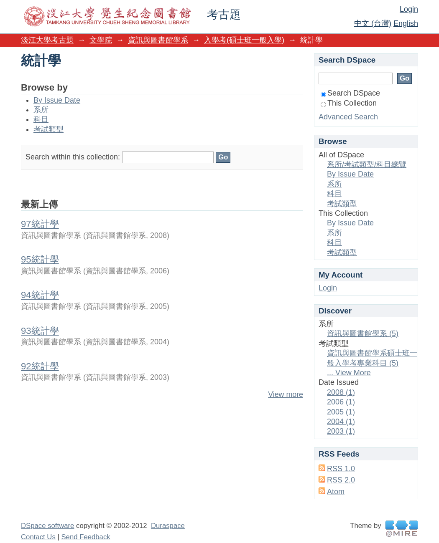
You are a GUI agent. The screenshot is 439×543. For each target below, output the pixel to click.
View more (285, 394)
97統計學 (40, 224)
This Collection (349, 103)
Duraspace (168, 526)
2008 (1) (341, 392)
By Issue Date (56, 100)
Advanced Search (348, 117)
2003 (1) (341, 431)
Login (409, 9)
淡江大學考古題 (47, 40)
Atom (336, 491)
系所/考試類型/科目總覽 (366, 164)
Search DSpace (350, 93)
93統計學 (40, 331)
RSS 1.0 (341, 469)
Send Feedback (85, 537)
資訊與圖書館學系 (158, 40)
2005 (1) (341, 412)
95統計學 (40, 259)
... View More (349, 373)
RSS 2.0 (341, 480)
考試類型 (48, 129)
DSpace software (47, 526)
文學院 (100, 40)
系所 (40, 110)
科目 (40, 119)
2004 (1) (341, 421)
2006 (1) (341, 402)
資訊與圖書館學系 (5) (362, 333)
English (405, 23)
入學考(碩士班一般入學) (244, 40)
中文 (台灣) (372, 23)
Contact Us (38, 537)
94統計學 (40, 295)
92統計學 (40, 366)
